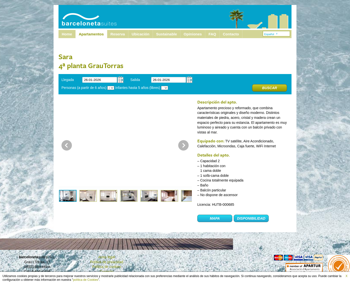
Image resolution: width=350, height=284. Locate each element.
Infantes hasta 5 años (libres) (137, 88)
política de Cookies (85, 280)
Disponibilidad (251, 218)
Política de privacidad (106, 262)
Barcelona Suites (86, 16)
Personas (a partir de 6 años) (83, 88)
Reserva (118, 34)
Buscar (269, 88)
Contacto (231, 34)
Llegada (67, 80)
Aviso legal (106, 257)
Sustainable (166, 34)
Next (183, 145)
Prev (66, 145)
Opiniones (193, 34)
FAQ (212, 34)
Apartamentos (91, 34)
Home (67, 34)
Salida (135, 80)
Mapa (215, 218)
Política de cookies (106, 267)
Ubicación (140, 34)
